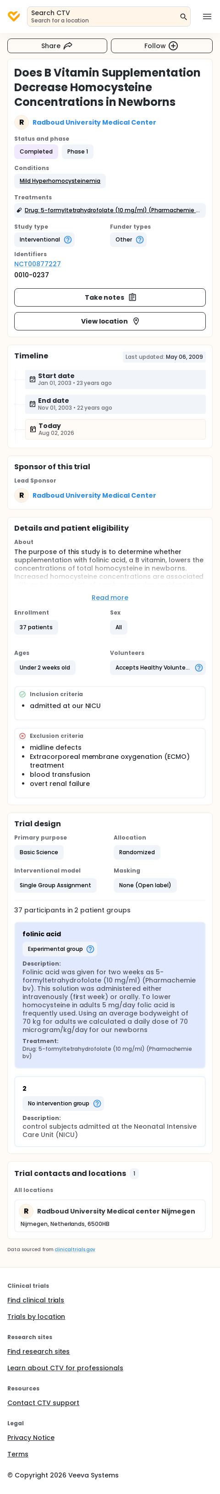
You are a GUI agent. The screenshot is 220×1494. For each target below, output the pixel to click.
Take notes (111, 297)
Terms (17, 1454)
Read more (110, 597)
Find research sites (38, 1351)
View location (111, 321)
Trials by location (36, 1316)
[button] (60, 181)
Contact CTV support (43, 1402)
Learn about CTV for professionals (65, 1368)
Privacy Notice (31, 1437)
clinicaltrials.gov (75, 1249)
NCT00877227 (37, 264)
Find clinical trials (35, 1300)
